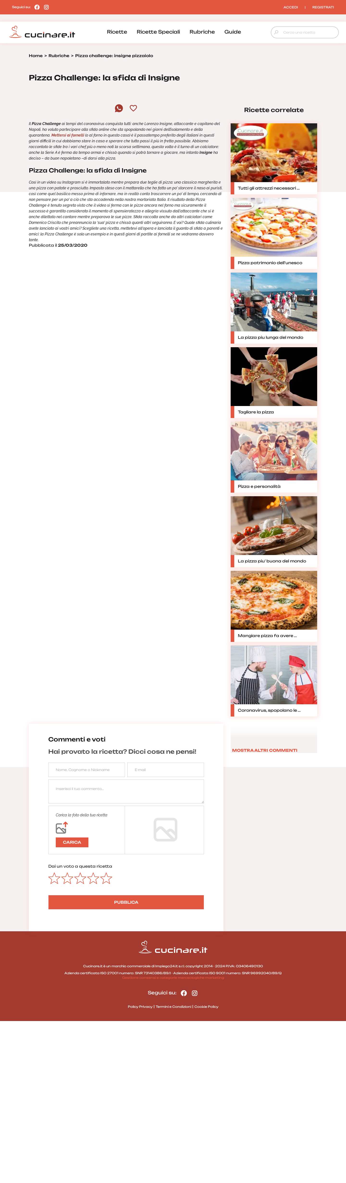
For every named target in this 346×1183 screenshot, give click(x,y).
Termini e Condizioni (173, 1169)
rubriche (202, 32)
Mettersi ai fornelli (67, 297)
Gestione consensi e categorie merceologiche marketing (173, 1139)
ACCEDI (291, 7)
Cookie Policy (206, 1169)
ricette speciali (158, 32)
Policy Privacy (140, 1169)
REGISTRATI (323, 7)
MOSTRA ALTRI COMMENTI (264, 912)
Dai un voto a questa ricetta (80, 1028)
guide (232, 32)
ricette (117, 32)
